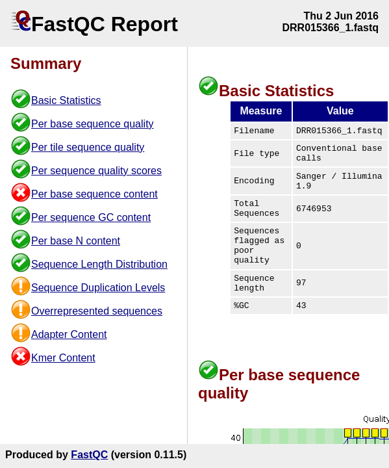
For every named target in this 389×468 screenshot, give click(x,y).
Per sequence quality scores (96, 170)
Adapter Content (69, 334)
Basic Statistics (66, 100)
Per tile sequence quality (87, 147)
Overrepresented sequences (96, 311)
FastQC (89, 454)
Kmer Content (63, 357)
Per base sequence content (94, 194)
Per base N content (75, 240)
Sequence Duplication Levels (98, 287)
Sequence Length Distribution (99, 264)
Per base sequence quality (92, 123)
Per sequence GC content (91, 217)
